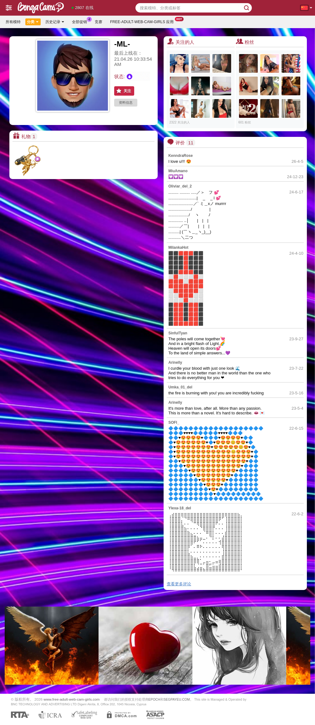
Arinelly (175, 362)
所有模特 (13, 22)
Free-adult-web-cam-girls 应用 (143, 21)
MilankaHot (178, 247)
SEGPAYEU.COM (177, 699)
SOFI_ (173, 422)
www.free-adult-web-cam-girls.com (71, 699)
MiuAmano (177, 171)
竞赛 (98, 22)
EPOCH (154, 699)
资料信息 (126, 102)
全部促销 (81, 21)
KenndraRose (180, 155)
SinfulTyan (177, 333)
